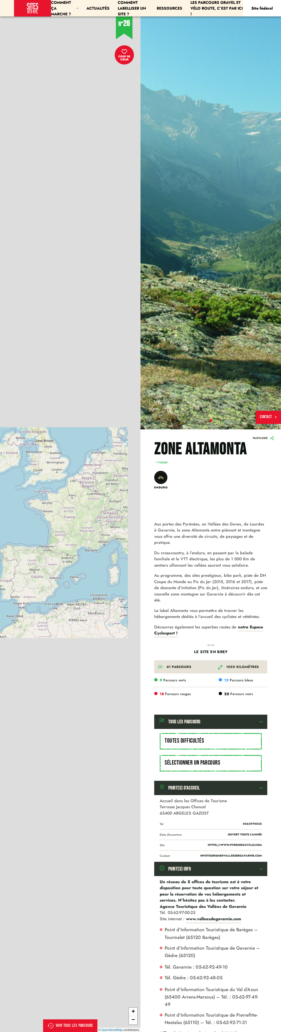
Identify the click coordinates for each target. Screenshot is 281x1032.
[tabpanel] (210, 222)
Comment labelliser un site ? (132, 8)
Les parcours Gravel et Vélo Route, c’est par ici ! (216, 8)
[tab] (210, 722)
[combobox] (211, 741)
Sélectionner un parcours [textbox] (192, 763)
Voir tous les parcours (70, 1026)
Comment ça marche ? (64, 8)
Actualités (97, 8)
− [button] (133, 1020)
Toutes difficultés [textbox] (184, 741)
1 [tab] (210, 420)
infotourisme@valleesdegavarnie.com (231, 856)
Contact (268, 416)
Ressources (169, 8)
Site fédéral (262, 8)
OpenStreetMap (112, 1029)
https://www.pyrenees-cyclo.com (235, 845)
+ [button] (133, 1012)
